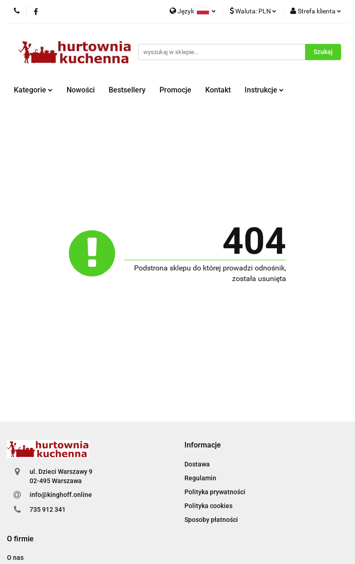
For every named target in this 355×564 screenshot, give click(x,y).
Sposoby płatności (211, 519)
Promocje (175, 90)
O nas (15, 557)
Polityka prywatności (214, 492)
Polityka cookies (208, 505)
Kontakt (218, 90)
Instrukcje (264, 90)
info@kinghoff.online (61, 494)
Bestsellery (127, 90)
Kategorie (33, 90)
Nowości (81, 90)
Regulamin (200, 478)
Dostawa (197, 464)
